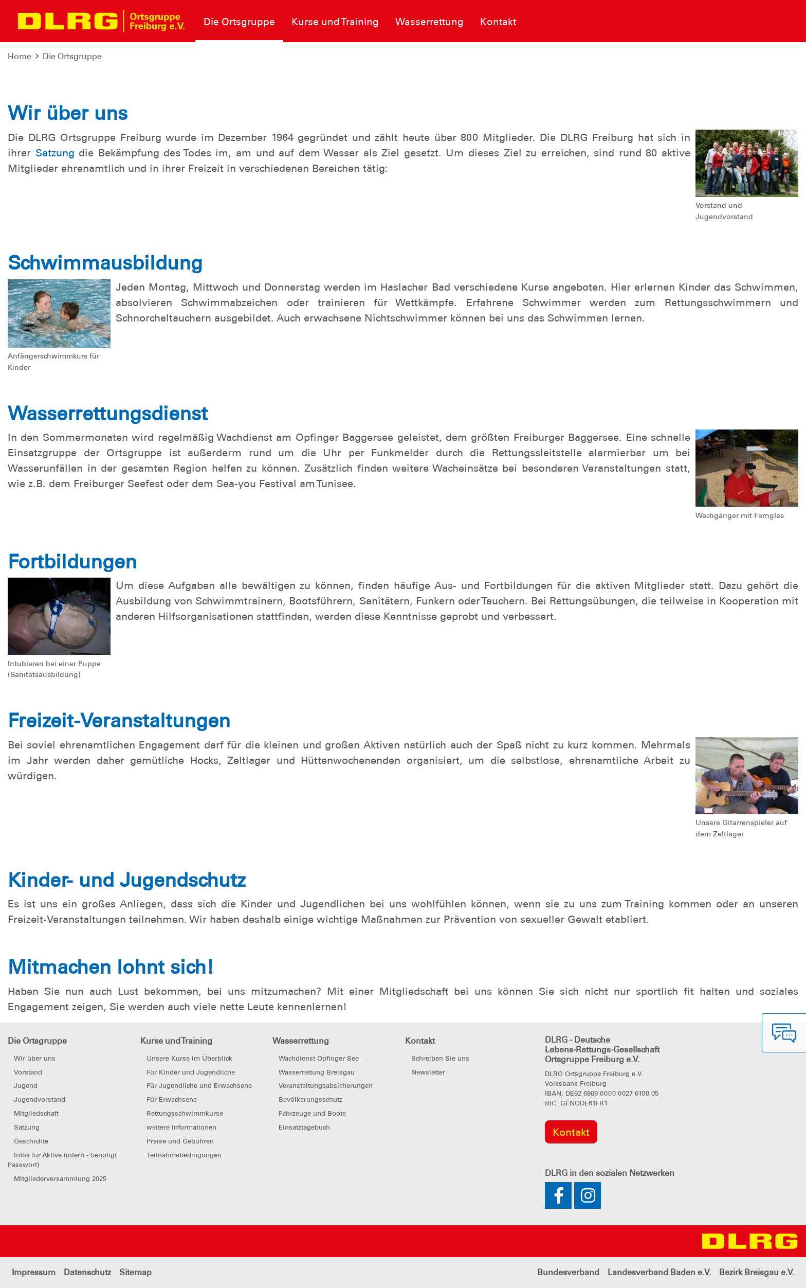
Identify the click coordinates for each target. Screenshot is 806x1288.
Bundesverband (568, 1272)
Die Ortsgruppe (72, 56)
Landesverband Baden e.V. (659, 1272)
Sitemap (135, 1272)
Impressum (34, 1272)
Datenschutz (87, 1272)
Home (19, 56)
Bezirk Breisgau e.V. (756, 1272)
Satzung (55, 153)
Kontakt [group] (571, 1132)
